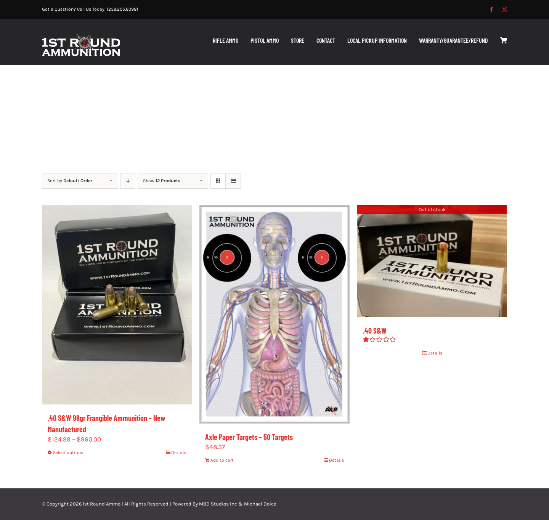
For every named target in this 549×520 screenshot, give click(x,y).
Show (161, 180)
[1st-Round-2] (81, 34)
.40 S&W (375, 330)
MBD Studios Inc (218, 504)
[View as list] (233, 180)
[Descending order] (127, 181)
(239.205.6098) (122, 9)
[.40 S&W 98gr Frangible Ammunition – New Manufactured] (117, 304)
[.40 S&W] (432, 261)
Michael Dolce (260, 504)
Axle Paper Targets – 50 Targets (249, 436)
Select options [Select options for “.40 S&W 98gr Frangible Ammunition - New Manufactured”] (68, 452)
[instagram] (504, 9)
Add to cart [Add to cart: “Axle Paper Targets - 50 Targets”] (222, 460)
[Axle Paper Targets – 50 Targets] (274, 314)
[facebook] (491, 9)
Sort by (69, 180)
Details (178, 452)
